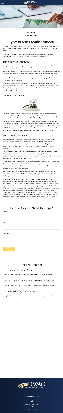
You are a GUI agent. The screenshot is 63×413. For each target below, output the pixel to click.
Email (4, 222)
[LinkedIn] (31, 392)
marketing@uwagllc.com (31, 396)
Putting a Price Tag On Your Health (21, 291)
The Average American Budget (19, 270)
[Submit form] (9, 249)
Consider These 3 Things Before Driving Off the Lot (29, 280)
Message (6, 233)
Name (5, 211)
